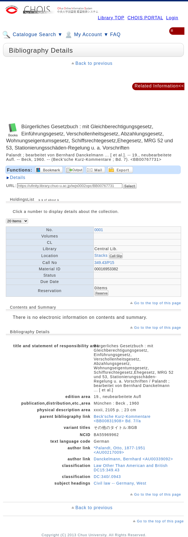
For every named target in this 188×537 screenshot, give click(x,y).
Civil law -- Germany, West (120, 483)
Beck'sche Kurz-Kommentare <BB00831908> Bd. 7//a (122, 418)
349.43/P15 (104, 262)
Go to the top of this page (157, 303)
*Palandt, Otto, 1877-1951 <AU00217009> (119, 450)
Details (17, 177)
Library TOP (111, 17)
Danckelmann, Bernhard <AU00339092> (133, 459)
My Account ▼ (86, 35)
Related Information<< (159, 86)
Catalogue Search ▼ (32, 35)
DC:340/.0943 (107, 476)
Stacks (101, 255)
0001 (99, 230)
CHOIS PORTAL (145, 17)
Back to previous (94, 63)
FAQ (115, 34)
